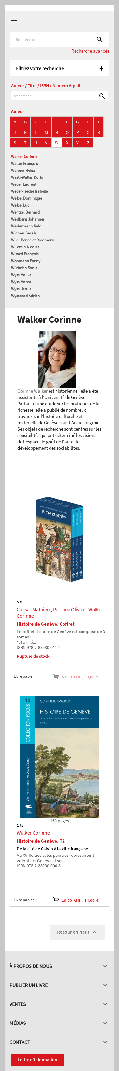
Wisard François (24, 254)
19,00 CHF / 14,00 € (76, 900)
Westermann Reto (26, 226)
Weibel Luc (20, 205)
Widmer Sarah (23, 233)
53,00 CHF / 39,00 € (76, 676)
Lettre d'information (37, 1059)
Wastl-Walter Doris (27, 177)
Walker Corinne (24, 156)
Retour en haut (77, 932)
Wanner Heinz (23, 170)
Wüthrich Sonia (24, 268)
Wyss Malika (21, 274)
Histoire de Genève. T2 (41, 841)
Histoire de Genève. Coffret (46, 624)
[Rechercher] (59, 39)
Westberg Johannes (27, 219)
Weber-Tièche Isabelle (29, 191)
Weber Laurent (23, 184)
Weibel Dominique (26, 198)
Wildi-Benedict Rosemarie (33, 240)
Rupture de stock (33, 656)
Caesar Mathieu (33, 609)
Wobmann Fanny (25, 261)
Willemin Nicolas (25, 247)
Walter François (24, 163)
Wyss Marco (21, 281)
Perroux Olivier (69, 609)
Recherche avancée (90, 51)
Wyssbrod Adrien (25, 295)
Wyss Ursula (21, 288)
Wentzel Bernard (25, 212)
